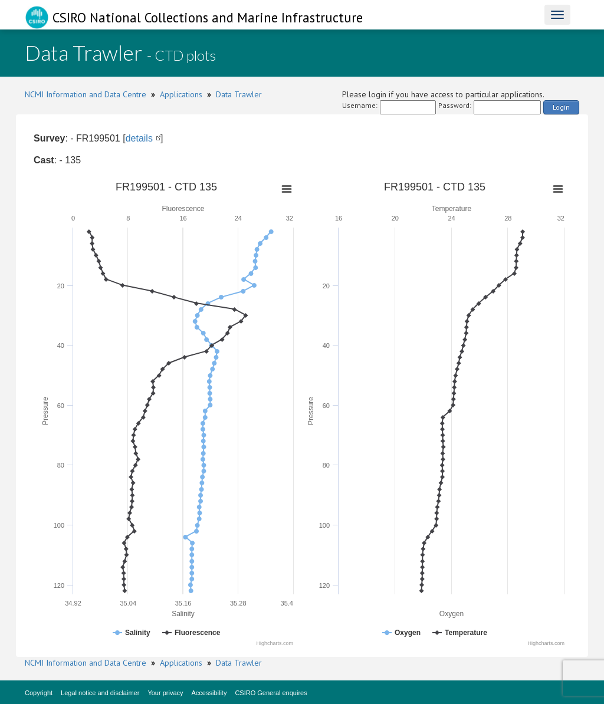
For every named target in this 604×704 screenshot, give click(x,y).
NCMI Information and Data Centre (85, 94)
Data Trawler (239, 94)
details (139, 138)
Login (561, 107)
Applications (181, 94)
